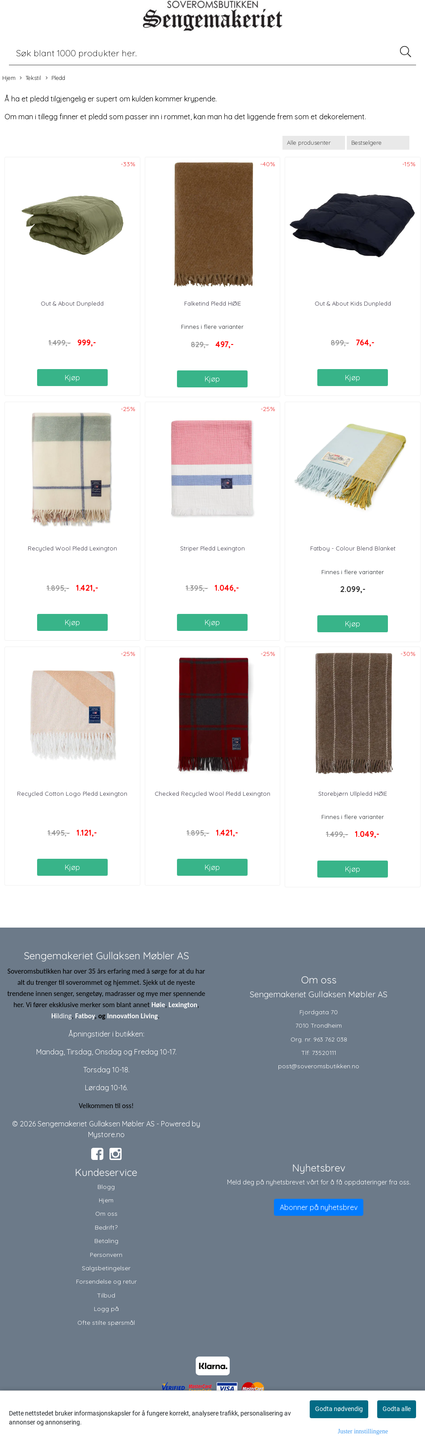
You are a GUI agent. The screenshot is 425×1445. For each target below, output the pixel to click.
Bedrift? (106, 1227)
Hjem (9, 77)
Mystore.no (106, 1134)
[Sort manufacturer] (313, 143)
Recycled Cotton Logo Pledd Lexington (72, 793)
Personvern (106, 1254)
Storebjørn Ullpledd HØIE (352, 793)
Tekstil (30, 78)
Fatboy (85, 1016)
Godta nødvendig (339, 1408)
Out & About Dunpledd (72, 303)
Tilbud (106, 1295)
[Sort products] (378, 143)
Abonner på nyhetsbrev (319, 1207)
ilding (64, 1016)
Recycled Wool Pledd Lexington (72, 548)
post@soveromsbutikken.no (318, 1066)
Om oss (106, 1213)
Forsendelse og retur (106, 1281)
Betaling (106, 1240)
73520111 (324, 1052)
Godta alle (397, 1408)
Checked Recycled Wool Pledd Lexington (212, 793)
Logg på (106, 1308)
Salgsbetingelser (106, 1268)
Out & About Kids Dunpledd (353, 303)
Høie (158, 1004)
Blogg (106, 1186)
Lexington (182, 1004)
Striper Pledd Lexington (212, 548)
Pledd (55, 78)
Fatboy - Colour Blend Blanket (353, 548)
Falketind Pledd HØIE (212, 303)
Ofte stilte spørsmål (106, 1322)
